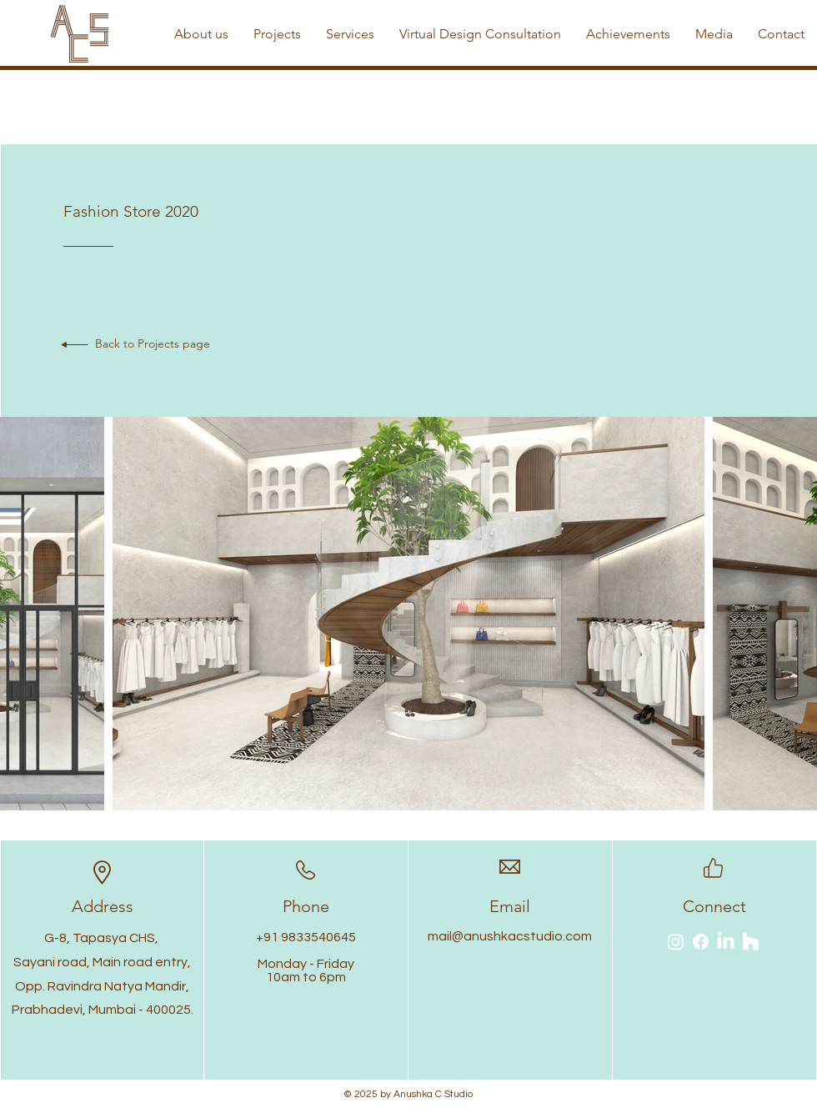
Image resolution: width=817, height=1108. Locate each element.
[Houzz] (750, 941)
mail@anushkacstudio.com (510, 936)
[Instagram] (675, 941)
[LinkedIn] (725, 941)
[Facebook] (700, 941)
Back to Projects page (152, 343)
